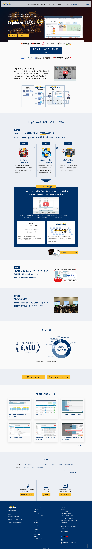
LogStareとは (32, 4)
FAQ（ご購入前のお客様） (68, 515)
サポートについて (66, 511)
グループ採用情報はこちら (16, 522)
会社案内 (36, 529)
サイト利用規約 (64, 531)
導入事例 (43, 4)
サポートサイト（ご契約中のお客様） (70, 520)
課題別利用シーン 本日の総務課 (70, 542)
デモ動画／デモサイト (39, 539)
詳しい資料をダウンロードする (68, 252)
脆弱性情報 (64, 522)
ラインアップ (37, 509)
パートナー (48, 4)
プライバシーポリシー (65, 529)
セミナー (54, 4)
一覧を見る (80, 445)
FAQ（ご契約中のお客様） (68, 518)
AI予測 (37, 518)
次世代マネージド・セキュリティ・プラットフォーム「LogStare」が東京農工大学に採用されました (45, 470)
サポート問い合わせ (66, 513)
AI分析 (37, 520)
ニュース (63, 507)
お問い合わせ (66, 4)
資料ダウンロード (77, 4)
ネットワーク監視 (39, 515)
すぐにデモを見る (34, 377)
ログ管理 (37, 513)
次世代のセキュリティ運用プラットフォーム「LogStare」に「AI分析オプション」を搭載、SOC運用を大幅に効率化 (49, 464)
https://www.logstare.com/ (13, 516)
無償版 (87, 4)
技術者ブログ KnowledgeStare (70, 540)
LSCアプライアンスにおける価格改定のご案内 (34, 467)
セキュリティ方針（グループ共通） (68, 526)
